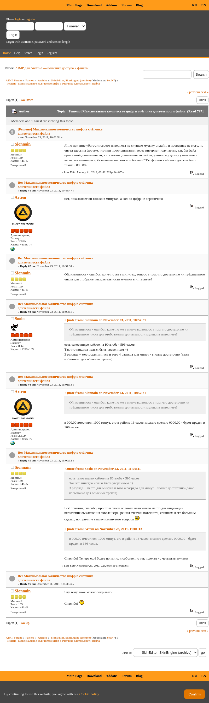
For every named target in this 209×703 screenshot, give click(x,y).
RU (194, 5)
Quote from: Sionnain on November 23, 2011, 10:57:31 (105, 320)
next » (204, 92)
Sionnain (23, 144)
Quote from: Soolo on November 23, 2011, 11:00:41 (103, 469)
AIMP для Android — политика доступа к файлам (51, 68)
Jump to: (127, 652)
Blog (139, 5)
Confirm (194, 694)
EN (203, 5)
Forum (126, 5)
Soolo (20, 318)
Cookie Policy (89, 694)
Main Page (74, 5)
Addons (111, 5)
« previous (193, 92)
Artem (20, 197)
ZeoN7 (111, 80)
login (18, 19)
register (30, 19)
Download (94, 5)
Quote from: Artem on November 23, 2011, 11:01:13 (103, 529)
